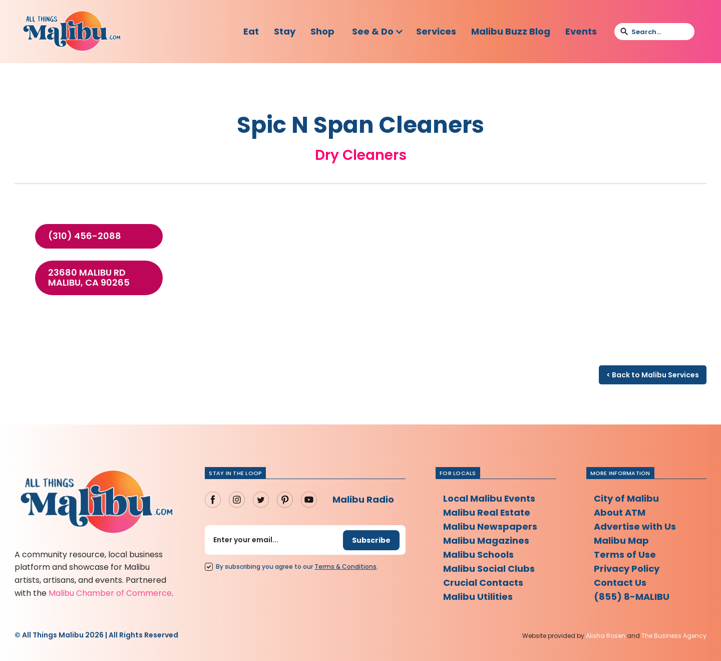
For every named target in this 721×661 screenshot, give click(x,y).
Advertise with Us (635, 526)
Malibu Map (621, 540)
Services (436, 31)
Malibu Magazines (486, 540)
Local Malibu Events (489, 498)
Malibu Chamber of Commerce (110, 593)
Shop (322, 31)
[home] (72, 31)
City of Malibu (626, 498)
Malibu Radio (363, 499)
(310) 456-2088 (84, 236)
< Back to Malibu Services (652, 375)
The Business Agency (673, 635)
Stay (284, 31)
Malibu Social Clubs (489, 568)
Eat (251, 31)
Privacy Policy (626, 568)
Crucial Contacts (483, 582)
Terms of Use (625, 554)
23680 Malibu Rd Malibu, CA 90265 (89, 278)
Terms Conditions (345, 566)
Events (581, 31)
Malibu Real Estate (487, 512)
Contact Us (620, 582)
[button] (378, 32)
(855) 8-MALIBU (631, 596)
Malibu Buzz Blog (510, 31)
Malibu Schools (478, 554)
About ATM (619, 512)
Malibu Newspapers (490, 526)
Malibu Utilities (478, 596)
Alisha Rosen (605, 635)
